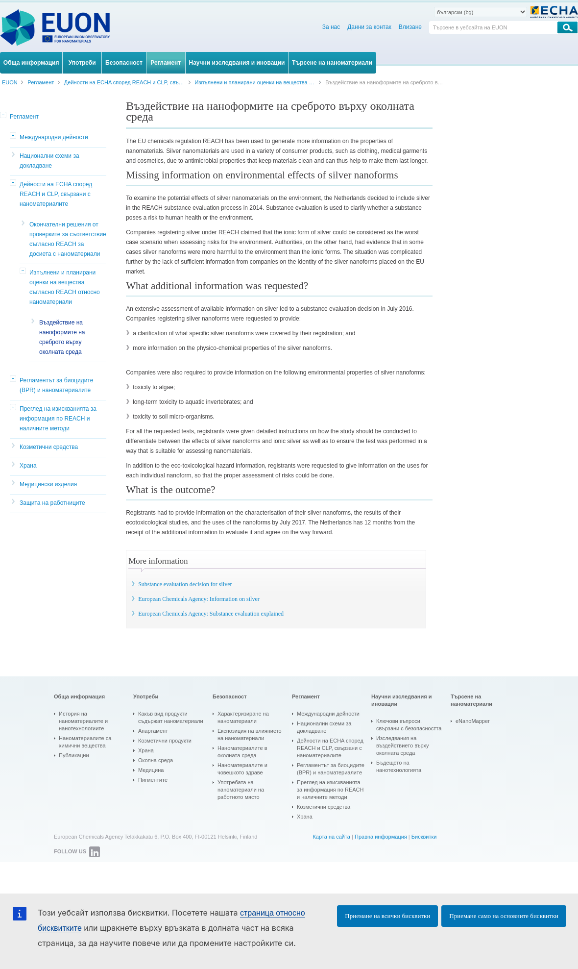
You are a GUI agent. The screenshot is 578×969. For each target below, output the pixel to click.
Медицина (151, 770)
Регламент (24, 116)
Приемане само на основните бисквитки (503, 915)
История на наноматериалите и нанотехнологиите (83, 721)
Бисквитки (424, 837)
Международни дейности (54, 137)
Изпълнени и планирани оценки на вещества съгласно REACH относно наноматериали (64, 287)
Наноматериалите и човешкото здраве (242, 768)
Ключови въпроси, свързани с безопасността (408, 724)
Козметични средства (49, 447)
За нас (331, 27)
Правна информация (381, 837)
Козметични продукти (165, 741)
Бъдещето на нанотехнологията (398, 766)
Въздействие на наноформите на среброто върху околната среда (62, 337)
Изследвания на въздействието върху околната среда (402, 745)
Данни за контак (369, 27)
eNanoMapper (473, 721)
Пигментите (153, 780)
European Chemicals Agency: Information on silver (199, 599)
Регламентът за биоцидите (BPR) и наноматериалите (56, 385)
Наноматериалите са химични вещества (85, 741)
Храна (28, 465)
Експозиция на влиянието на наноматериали (249, 734)
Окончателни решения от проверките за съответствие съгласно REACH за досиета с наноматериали (67, 239)
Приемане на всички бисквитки (387, 915)
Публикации (74, 755)
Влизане (410, 27)
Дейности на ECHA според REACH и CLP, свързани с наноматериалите (56, 194)
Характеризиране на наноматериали (243, 717)
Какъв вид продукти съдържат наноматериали (170, 717)
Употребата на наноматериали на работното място (240, 789)
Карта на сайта (331, 837)
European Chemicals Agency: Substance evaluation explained (211, 613)
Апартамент (153, 731)
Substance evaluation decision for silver (185, 584)
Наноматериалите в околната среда (242, 751)
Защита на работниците (52, 502)
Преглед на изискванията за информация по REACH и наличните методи (58, 418)
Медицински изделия (48, 484)
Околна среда (155, 760)
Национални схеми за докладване (49, 160)
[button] (4, 116)
